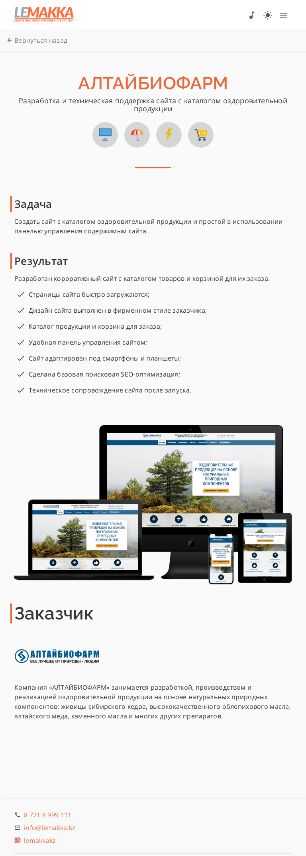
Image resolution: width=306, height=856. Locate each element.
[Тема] (268, 14)
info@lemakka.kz (49, 827)
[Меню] (284, 14)
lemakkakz (40, 840)
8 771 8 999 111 (47, 815)
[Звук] (252, 14)
